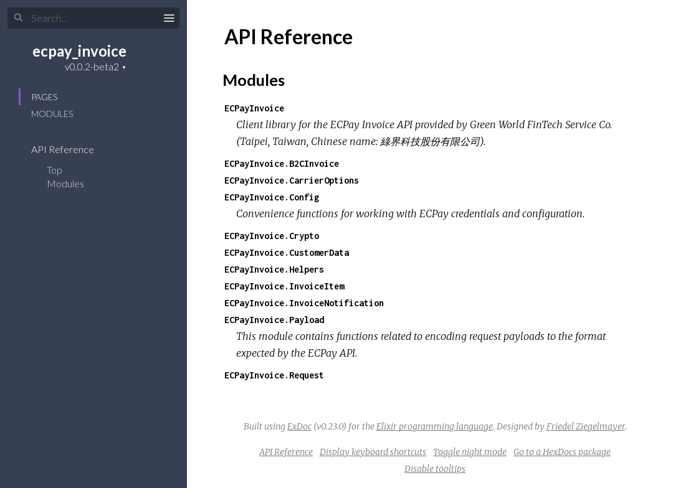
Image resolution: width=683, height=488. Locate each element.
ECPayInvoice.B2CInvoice (281, 163)
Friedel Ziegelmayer (586, 426)
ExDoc (299, 426)
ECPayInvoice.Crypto (271, 235)
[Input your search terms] (93, 18)
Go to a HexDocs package (562, 452)
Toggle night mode (470, 452)
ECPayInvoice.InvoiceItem (284, 286)
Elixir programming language (434, 426)
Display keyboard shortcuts (373, 452)
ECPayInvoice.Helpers (274, 269)
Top (54, 170)
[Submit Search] (18, 18)
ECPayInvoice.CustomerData (286, 252)
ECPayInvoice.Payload (274, 319)
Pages (44, 97)
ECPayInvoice (254, 108)
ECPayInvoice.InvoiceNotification (304, 303)
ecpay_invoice (79, 51)
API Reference (70, 149)
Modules (52, 113)
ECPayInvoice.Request (274, 375)
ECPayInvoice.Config (271, 197)
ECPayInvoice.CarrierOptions (291, 180)
